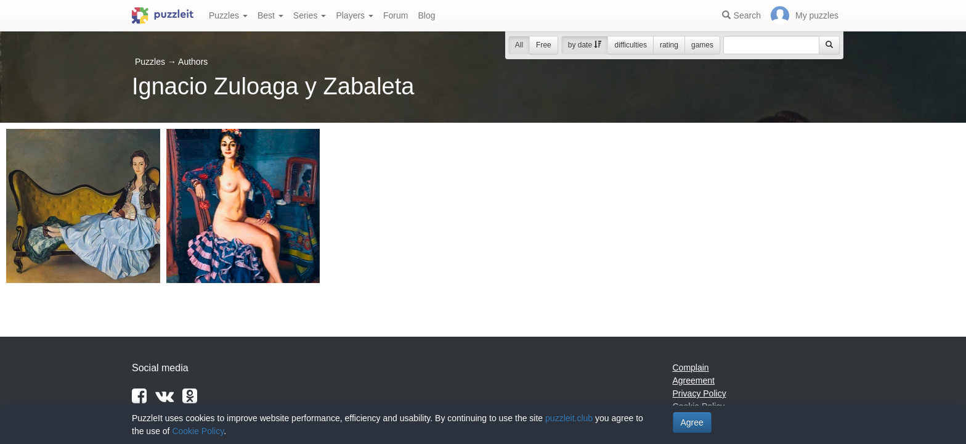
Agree (692, 422)
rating (669, 45)
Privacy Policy (699, 393)
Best (270, 15)
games (702, 45)
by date (585, 45)
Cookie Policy (198, 431)
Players (354, 15)
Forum (395, 15)
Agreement (694, 380)
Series (310, 15)
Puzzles (228, 15)
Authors (193, 62)
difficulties (630, 45)
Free (543, 45)
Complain (691, 367)
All (519, 45)
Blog (426, 15)
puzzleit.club (569, 418)
